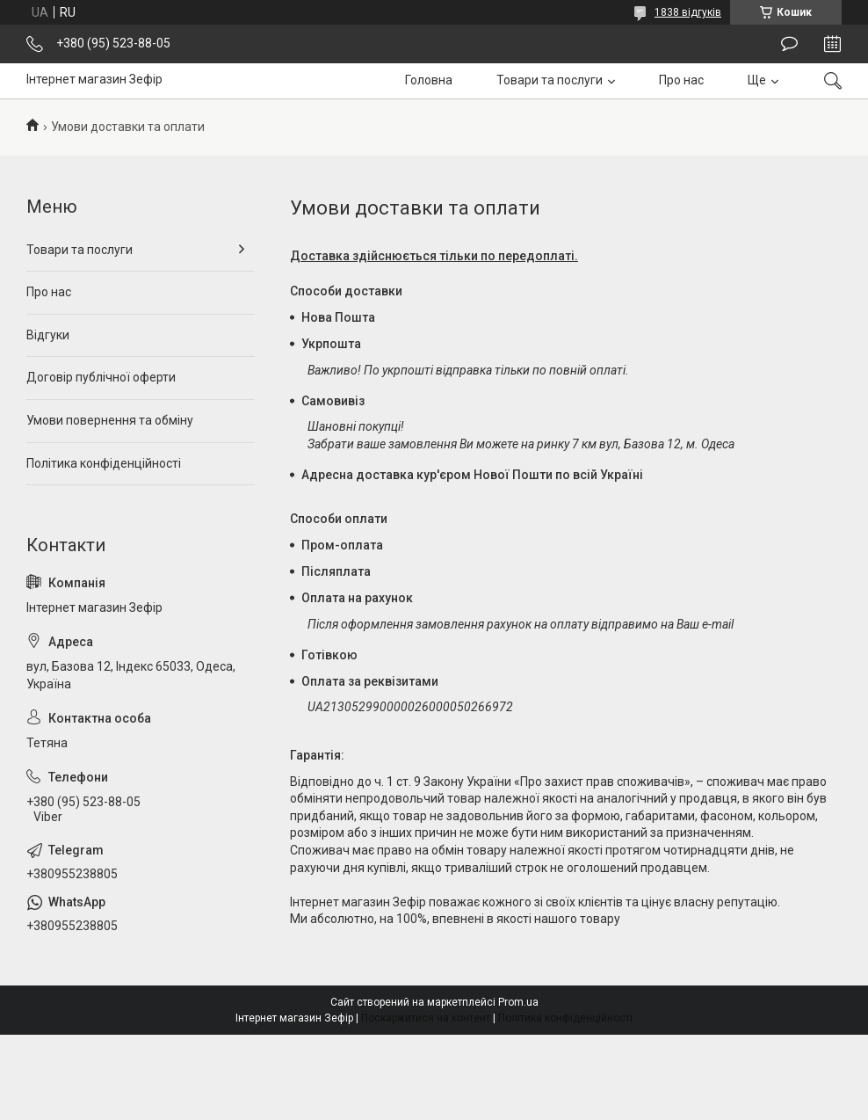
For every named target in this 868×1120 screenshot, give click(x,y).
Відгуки (47, 335)
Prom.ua (518, 1002)
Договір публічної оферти (101, 377)
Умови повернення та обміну (109, 420)
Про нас (681, 80)
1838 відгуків (688, 12)
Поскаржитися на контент (425, 1018)
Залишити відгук (789, 44)
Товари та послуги (549, 80)
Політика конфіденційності (103, 463)
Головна (428, 80)
